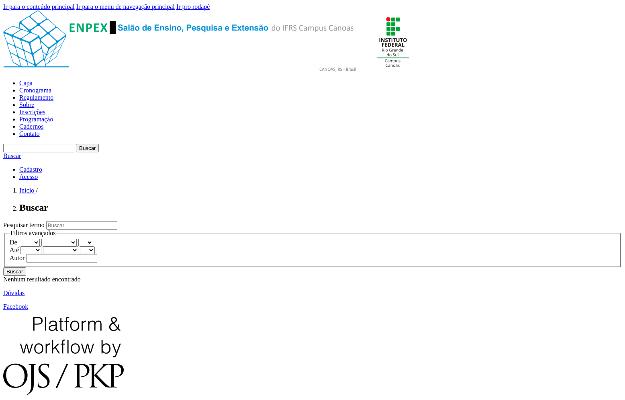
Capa (26, 83)
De (14, 242)
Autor (18, 257)
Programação (36, 119)
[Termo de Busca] (38, 148)
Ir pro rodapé (193, 6)
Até (15, 249)
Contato (29, 133)
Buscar (87, 148)
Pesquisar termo (24, 225)
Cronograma (35, 90)
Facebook (15, 306)
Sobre (26, 104)
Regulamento (36, 97)
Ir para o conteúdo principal (39, 6)
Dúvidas (14, 292)
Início (27, 190)
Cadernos (31, 126)
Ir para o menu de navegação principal (125, 6)
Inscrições (32, 112)
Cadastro (30, 169)
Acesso (28, 176)
